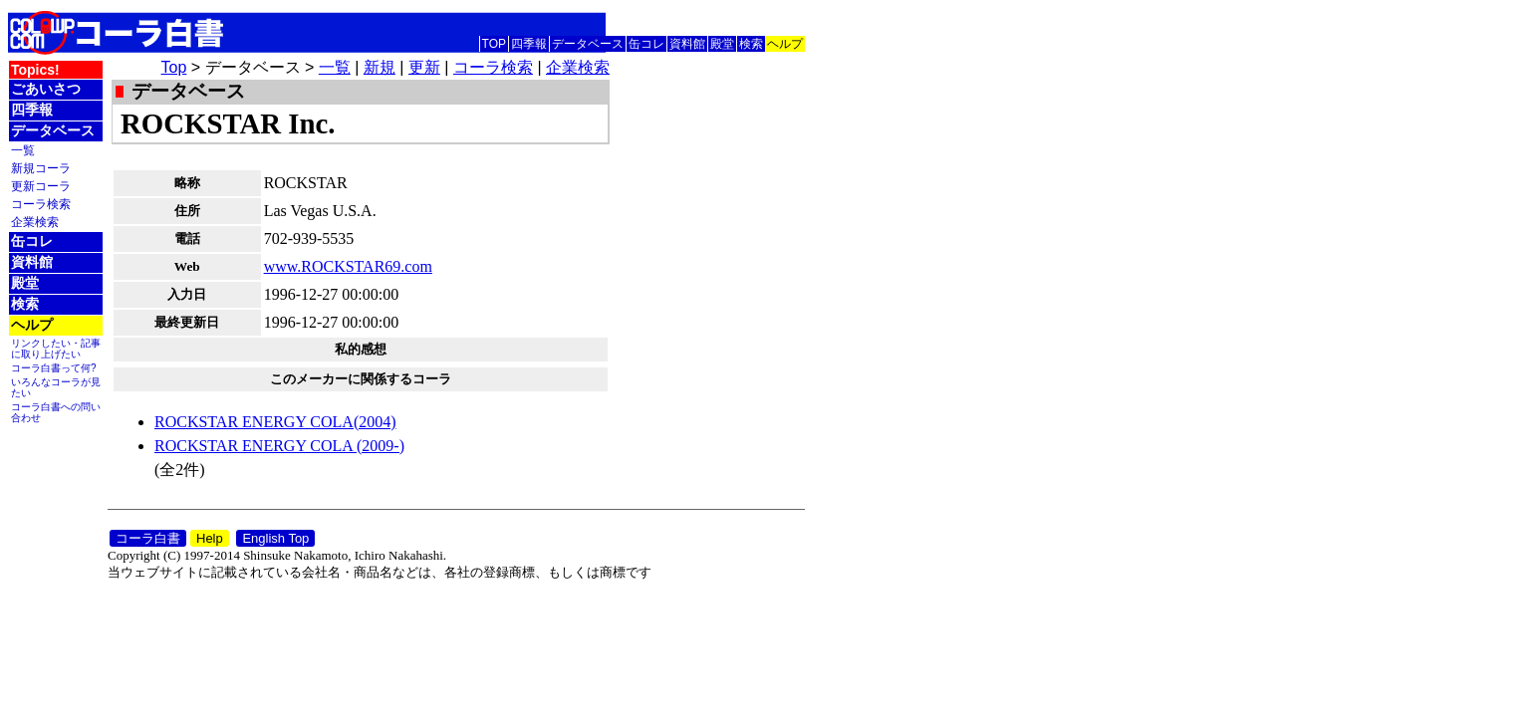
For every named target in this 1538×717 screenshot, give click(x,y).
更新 (424, 67)
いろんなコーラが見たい (56, 387)
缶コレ (646, 44)
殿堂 (722, 44)
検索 (751, 44)
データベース (588, 44)
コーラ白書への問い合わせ (56, 412)
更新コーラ (41, 185)
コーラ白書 (148, 538)
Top (174, 67)
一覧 (23, 149)
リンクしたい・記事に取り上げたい (56, 348)
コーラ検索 (41, 203)
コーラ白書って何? (54, 367)
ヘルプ (785, 44)
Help (209, 538)
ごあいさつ (46, 89)
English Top (275, 538)
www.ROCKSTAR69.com (348, 266)
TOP (494, 44)
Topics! (35, 70)
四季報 (529, 44)
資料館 (687, 44)
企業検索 (35, 221)
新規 (379, 67)
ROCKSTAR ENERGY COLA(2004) (275, 421)
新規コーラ (41, 167)
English (785, 19)
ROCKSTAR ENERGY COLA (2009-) (279, 445)
